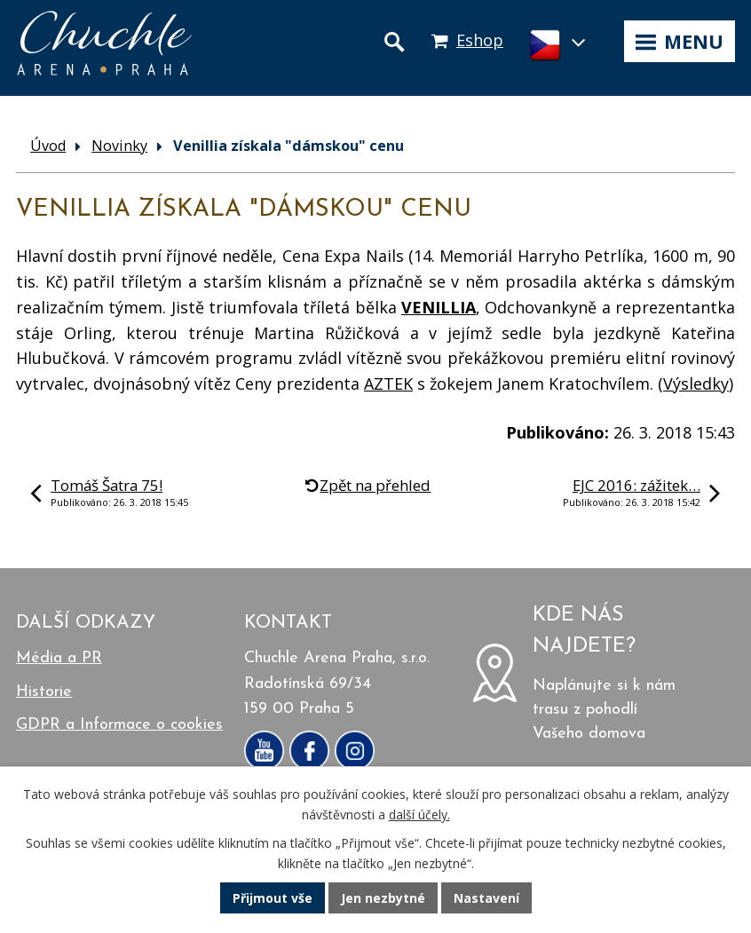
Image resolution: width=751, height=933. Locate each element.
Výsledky (696, 383)
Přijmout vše (272, 898)
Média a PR (59, 658)
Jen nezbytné (383, 898)
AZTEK (388, 383)
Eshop (479, 40)
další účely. (419, 814)
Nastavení (486, 898)
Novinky (119, 145)
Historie (44, 692)
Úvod (48, 145)
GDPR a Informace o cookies (119, 724)
